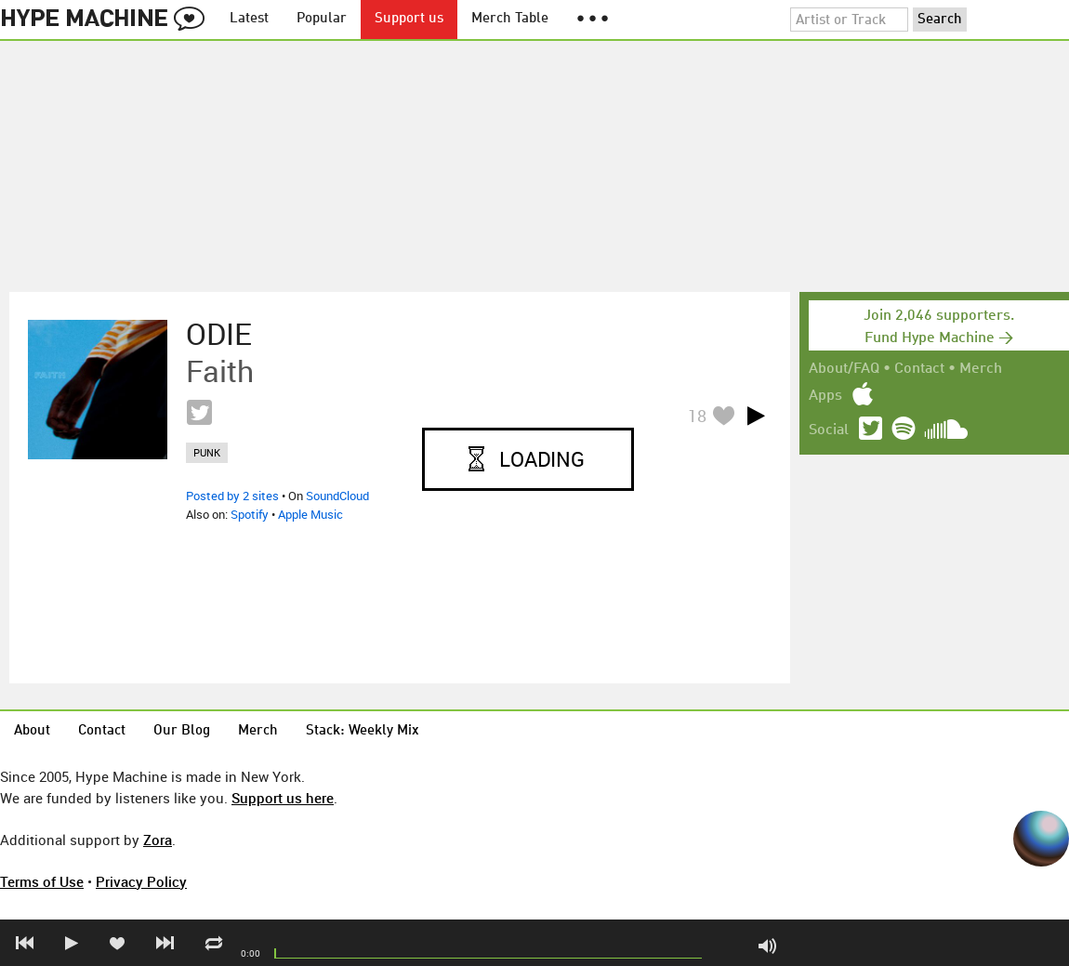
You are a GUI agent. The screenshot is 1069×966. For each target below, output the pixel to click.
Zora (157, 839)
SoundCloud (337, 495)
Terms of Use (42, 881)
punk (206, 452)
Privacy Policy (141, 881)
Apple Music (310, 514)
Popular (322, 19)
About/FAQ (844, 369)
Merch (980, 369)
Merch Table (509, 19)
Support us (409, 19)
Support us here (282, 797)
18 (697, 415)
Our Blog (181, 731)
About (32, 731)
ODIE (219, 333)
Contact (919, 369)
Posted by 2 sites (232, 495)
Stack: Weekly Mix (362, 731)
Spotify (250, 514)
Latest (249, 19)
